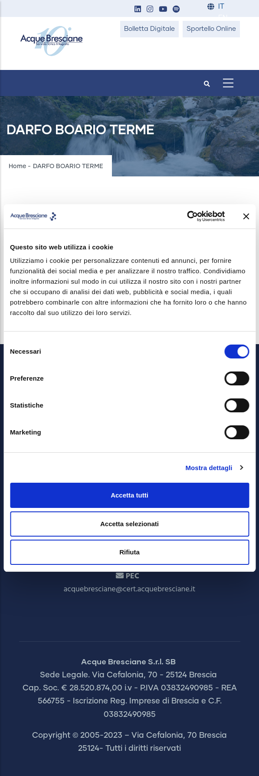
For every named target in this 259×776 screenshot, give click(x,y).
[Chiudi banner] (246, 216)
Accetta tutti (129, 495)
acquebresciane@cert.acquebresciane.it (130, 589)
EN (222, 18)
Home (17, 166)
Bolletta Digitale (149, 29)
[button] (138, 10)
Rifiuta (129, 552)
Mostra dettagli (208, 467)
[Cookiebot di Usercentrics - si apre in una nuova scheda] (187, 216)
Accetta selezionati (129, 523)
